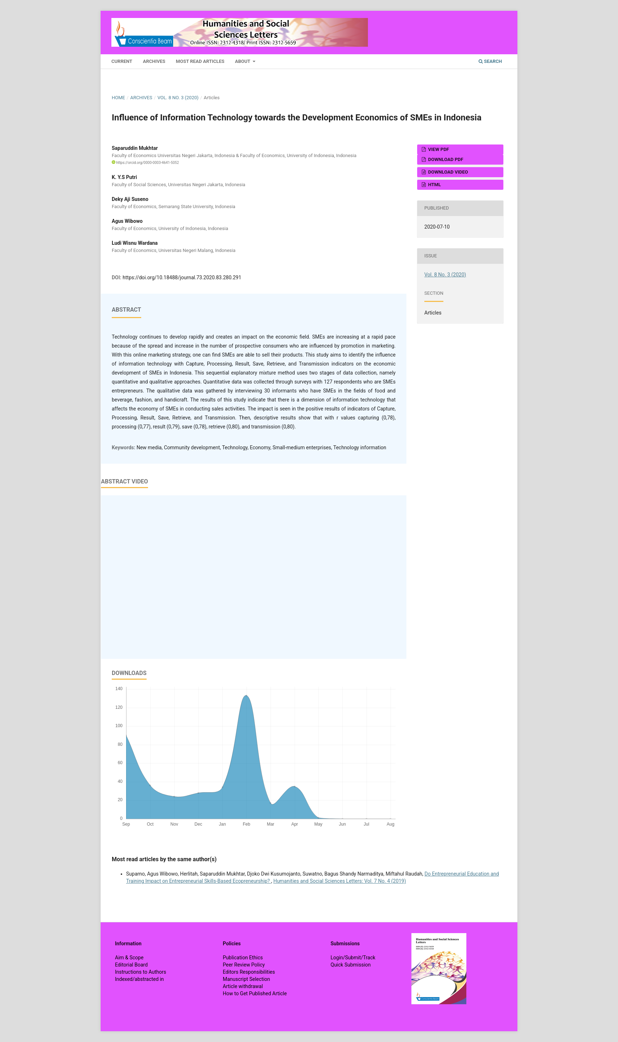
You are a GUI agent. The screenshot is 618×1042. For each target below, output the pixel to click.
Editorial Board (131, 965)
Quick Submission (351, 965)
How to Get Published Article (255, 993)
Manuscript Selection (246, 979)
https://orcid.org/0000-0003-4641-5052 (145, 163)
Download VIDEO (447, 172)
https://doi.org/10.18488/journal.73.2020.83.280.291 (182, 277)
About (243, 61)
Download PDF (445, 159)
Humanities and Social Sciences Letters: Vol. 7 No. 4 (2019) (339, 881)
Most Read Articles (200, 61)
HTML (434, 184)
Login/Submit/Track (353, 957)
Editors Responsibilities (249, 972)
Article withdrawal (243, 986)
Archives (154, 61)
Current (121, 61)
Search (490, 61)
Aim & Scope (129, 957)
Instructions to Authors (140, 972)
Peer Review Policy (244, 965)
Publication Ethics (243, 957)
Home (118, 97)
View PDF (438, 149)
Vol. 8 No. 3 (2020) (177, 97)
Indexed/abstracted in (139, 979)
